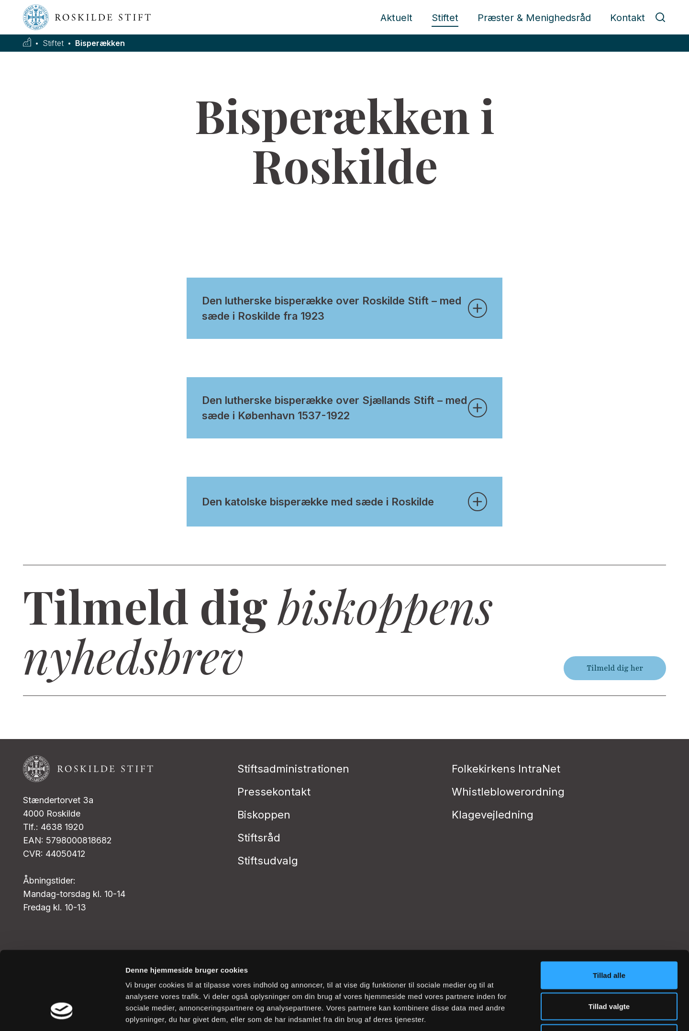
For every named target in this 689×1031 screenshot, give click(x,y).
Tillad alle (609, 905)
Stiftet (445, 17)
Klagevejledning (492, 814)
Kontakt (627, 17)
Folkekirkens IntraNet (506, 768)
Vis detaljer (497, 1012)
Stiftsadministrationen (293, 768)
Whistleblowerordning (508, 791)
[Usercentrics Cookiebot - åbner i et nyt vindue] (62, 1012)
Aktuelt (396, 17)
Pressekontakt (274, 791)
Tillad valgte (609, 937)
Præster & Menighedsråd (534, 17)
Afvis (609, 968)
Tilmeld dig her (615, 668)
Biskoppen (263, 814)
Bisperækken (100, 43)
